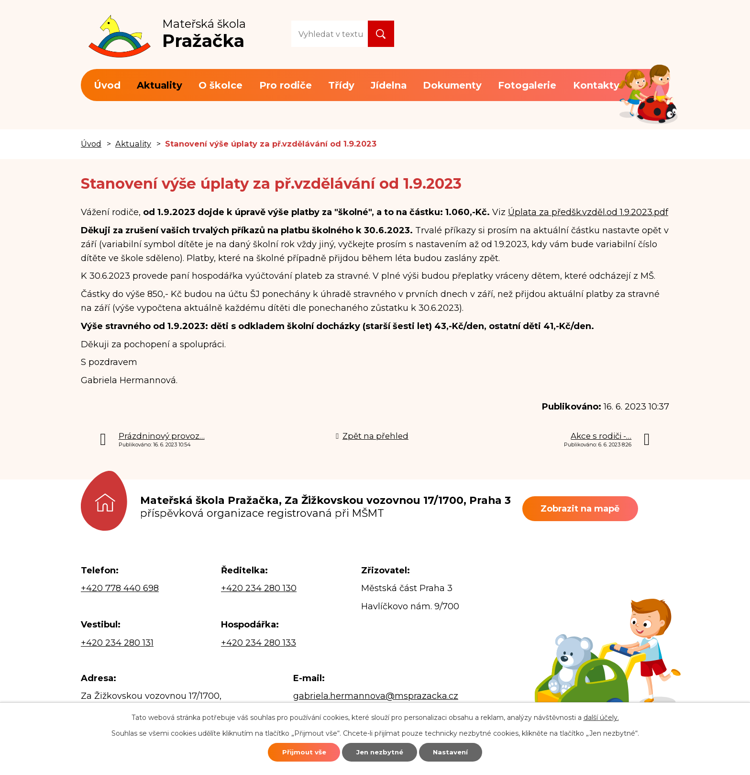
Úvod (107, 85)
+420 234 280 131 (117, 643)
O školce (221, 85)
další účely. (601, 715)
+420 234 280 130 (259, 588)
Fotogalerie (527, 85)
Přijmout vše (292, 751)
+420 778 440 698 (120, 588)
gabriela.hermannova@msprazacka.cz (375, 696)
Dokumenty (452, 85)
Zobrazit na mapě (585, 508)
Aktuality (159, 85)
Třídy (341, 85)
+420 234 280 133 (258, 643)
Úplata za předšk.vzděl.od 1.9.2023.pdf (588, 212)
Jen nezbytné (379, 751)
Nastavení (462, 751)
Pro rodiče (285, 85)
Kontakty (596, 85)
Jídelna (389, 85)
